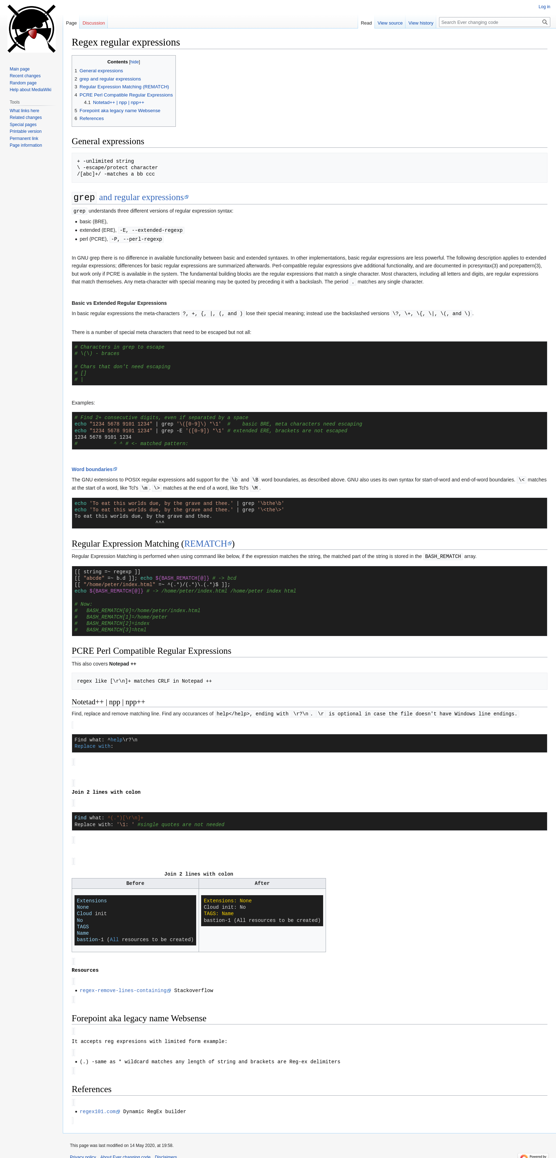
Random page (23, 82)
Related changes (26, 117)
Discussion (93, 23)
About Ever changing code (125, 1149)
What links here (24, 110)
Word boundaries (92, 467)
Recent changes (25, 75)
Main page (20, 69)
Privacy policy (83, 1149)
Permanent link (24, 138)
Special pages (23, 124)
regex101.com (98, 1103)
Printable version (25, 131)
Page (71, 23)
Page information (26, 145)
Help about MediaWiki (30, 89)
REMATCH (205, 541)
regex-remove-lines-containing (123, 984)
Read (366, 23)
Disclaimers (166, 1149)
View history (420, 23)
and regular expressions (128, 198)
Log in (544, 6)
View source (390, 23)
